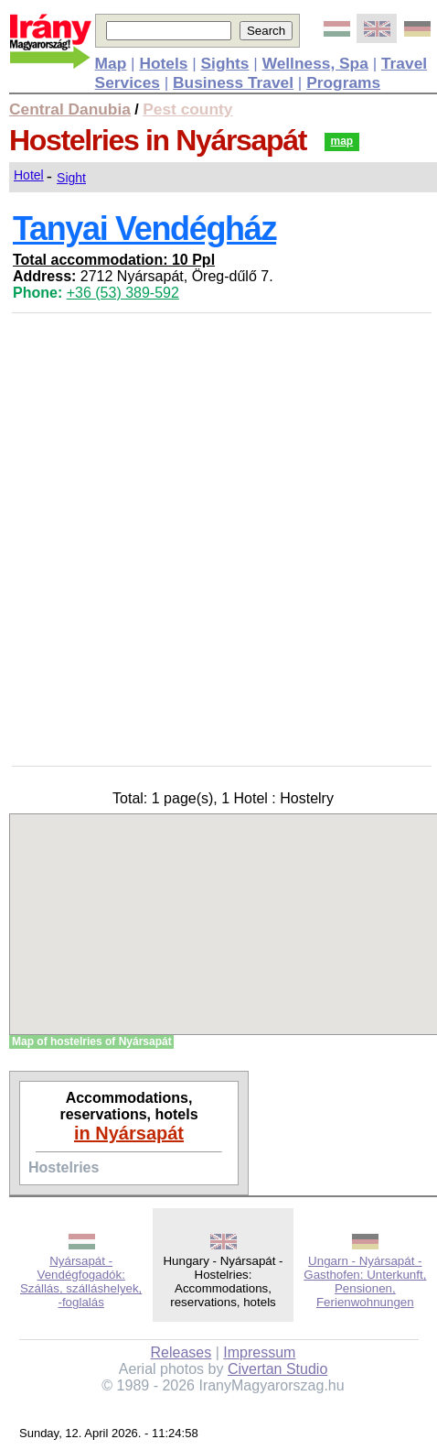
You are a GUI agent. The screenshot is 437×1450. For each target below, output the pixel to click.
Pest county (187, 109)
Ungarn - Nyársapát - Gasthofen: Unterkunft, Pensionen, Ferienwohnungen (365, 1281)
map (342, 141)
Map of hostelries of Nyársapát (92, 1041)
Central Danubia (70, 109)
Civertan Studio (277, 1369)
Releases (181, 1352)
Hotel (29, 175)
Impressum (259, 1352)
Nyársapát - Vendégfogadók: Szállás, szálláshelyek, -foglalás (81, 1281)
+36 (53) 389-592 (123, 292)
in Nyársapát (129, 1133)
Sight (71, 177)
